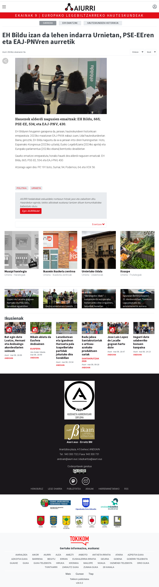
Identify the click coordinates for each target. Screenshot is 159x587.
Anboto (83, 555)
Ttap (91, 574)
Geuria (105, 559)
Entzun (135, 52)
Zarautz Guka (70, 567)
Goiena (118, 559)
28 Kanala (108, 567)
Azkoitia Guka (19, 559)
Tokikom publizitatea (79, 579)
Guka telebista (42, 563)
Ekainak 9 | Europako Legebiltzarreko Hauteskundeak (79, 15)
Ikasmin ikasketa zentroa (59, 271)
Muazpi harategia (16, 271)
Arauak (90, 489)
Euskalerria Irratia (84, 559)
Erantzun (98, 224)
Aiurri (47, 555)
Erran (64, 559)
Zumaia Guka (90, 567)
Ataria (119, 555)
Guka (26, 563)
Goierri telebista (137, 559)
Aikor (35, 555)
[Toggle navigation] (4, 7)
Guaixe (14, 563)
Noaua (101, 563)
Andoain (9, 358)
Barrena (37, 559)
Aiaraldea (21, 555)
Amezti (70, 555)
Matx (68, 574)
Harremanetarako (109, 489)
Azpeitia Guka (136, 555)
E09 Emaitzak (70, 23)
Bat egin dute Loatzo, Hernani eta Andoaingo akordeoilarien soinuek (15, 344)
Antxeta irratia (101, 555)
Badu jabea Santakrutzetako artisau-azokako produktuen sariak (92, 345)
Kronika (74, 563)
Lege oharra (55, 489)
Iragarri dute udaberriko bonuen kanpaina (141, 342)
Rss (126, 489)
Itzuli (149, 52)
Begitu (51, 559)
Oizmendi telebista (121, 563)
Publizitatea (74, 489)
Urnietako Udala (92, 271)
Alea (58, 555)
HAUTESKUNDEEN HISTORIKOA (102, 23)
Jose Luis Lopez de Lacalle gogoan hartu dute (118, 342)
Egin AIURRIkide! (31, 211)
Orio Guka (143, 563)
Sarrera (48, 23)
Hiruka (60, 563)
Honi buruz (37, 489)
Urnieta (36, 188)
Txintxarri (51, 567)
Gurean (80, 574)
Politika (21, 188)
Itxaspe (125, 271)
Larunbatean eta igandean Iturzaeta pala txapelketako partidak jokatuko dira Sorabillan (65, 347)
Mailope (88, 563)
